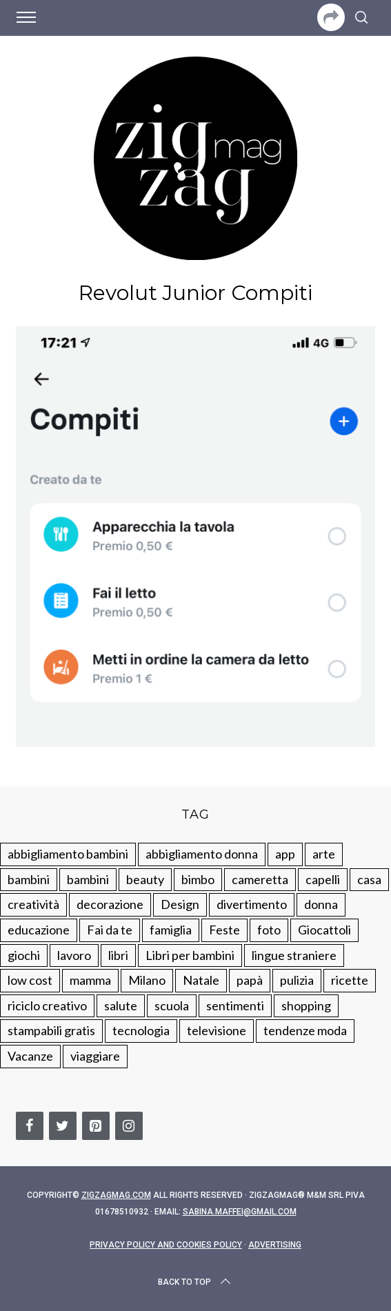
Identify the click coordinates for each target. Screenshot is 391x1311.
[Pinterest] (96, 1126)
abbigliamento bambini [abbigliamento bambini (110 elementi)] (68, 853)
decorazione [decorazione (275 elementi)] (110, 904)
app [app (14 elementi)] (285, 853)
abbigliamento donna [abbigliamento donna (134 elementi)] (202, 853)
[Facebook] (29, 1126)
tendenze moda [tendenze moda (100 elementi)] (305, 1030)
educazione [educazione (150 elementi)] (39, 929)
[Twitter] (63, 1126)
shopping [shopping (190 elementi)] (306, 1005)
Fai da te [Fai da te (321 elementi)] (109, 929)
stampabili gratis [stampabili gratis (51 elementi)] (51, 1030)
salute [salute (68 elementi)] (120, 1005)
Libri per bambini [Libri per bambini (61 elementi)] (190, 955)
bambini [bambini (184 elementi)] (88, 879)
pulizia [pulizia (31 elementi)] (297, 980)
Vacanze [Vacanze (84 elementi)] (30, 1055)
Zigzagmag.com (116, 1195)
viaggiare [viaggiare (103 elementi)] (95, 1055)
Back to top (195, 1282)
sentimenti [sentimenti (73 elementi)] (235, 1005)
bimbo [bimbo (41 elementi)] (197, 879)
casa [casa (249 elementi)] (369, 879)
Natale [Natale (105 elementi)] (201, 980)
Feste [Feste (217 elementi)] (224, 929)
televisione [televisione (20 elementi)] (216, 1030)
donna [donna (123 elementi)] (321, 904)
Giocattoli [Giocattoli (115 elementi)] (324, 929)
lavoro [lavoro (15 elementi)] (74, 955)
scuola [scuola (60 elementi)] (171, 1005)
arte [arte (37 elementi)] (323, 853)
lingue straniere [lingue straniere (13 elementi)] (294, 955)
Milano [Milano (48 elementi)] (147, 980)
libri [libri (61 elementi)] (118, 955)
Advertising (274, 1245)
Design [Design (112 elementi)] (180, 904)
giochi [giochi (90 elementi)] (24, 955)
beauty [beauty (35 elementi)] (145, 879)
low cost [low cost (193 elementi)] (30, 980)
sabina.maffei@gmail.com (240, 1212)
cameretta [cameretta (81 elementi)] (260, 879)
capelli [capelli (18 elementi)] (322, 879)
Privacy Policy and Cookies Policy (166, 1245)
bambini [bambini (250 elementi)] (29, 879)
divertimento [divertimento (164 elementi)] (252, 904)
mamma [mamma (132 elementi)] (90, 980)
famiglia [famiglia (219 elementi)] (171, 929)
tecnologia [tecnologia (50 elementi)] (141, 1030)
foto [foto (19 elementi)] (269, 929)
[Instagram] (129, 1126)
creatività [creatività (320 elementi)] (33, 904)
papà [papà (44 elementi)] (250, 980)
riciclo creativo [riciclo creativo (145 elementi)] (47, 1005)
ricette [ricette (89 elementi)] (349, 980)
